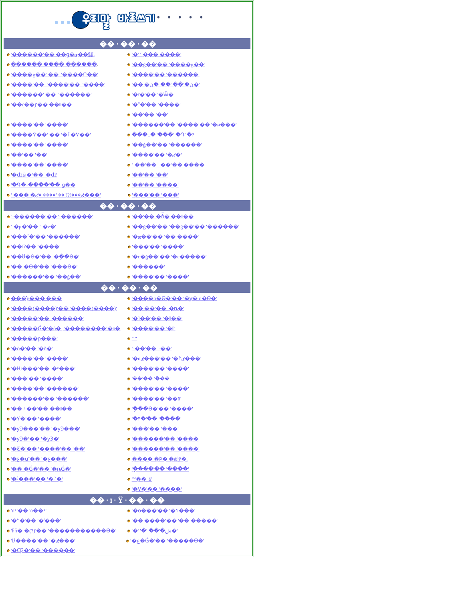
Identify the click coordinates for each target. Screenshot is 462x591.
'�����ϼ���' (34, 338)
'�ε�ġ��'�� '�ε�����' (169, 257)
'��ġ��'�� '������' (167, 145)
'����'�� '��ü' (157, 399)
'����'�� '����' (39, 125)
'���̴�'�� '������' (45, 389)
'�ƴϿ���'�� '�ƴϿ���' (45, 429)
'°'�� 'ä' (142, 479)
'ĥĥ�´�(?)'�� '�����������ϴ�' (64, 531)
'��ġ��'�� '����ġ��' (168, 64)
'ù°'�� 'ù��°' (28, 511)
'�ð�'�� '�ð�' (31, 348)
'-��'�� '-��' (152, 348)
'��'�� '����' (155, 185)
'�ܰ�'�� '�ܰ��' (151, 379)
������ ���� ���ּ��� (54, 64)
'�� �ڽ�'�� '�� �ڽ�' (166, 84)
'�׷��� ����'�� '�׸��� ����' (157, 54)
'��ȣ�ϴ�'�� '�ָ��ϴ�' (45, 257)
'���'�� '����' (158, 247)
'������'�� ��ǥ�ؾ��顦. (53, 54)
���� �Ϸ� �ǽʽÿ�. (160, 459)
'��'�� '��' (150, 115)
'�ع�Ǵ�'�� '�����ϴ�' (167, 541)
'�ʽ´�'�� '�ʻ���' (36, 521)
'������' (148, 267)
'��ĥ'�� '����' (36, 247)
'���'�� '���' (157, 318)
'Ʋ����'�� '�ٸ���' (43, 541)
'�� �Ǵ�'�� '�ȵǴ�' (41, 469)
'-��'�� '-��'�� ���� (168, 165)
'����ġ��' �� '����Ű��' (54, 74)
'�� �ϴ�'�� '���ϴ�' (44, 267)
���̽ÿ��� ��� (36, 298)
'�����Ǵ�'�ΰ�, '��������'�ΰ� (65, 328)
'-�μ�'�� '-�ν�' (33, 226)
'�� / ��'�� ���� (41, 409)
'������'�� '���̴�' (166, 449)
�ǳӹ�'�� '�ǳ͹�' (34, 175)
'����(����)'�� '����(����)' (64, 308)
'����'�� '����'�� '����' (58, 84)
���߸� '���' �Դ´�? (163, 135)
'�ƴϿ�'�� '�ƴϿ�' (35, 439)
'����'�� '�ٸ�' (157, 155)
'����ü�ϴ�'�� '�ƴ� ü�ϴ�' (174, 298)
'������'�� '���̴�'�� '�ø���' (184, 125)
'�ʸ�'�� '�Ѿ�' (153, 94)
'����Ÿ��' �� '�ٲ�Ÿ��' (51, 135)
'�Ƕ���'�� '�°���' (43, 369)
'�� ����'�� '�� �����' (174, 521)
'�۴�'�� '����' (157, 419)
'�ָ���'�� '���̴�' (160, 469)
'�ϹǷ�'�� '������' (43, 550)
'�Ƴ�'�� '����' (36, 419)
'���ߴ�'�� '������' (45, 237)
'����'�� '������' (166, 74)
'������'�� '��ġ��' (46, 277)
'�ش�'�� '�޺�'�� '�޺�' (154, 531)
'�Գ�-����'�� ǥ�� (43, 185)
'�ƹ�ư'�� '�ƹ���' (39, 459)
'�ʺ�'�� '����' (156, 105)
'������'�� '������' (50, 399)
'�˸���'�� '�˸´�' (37, 479)
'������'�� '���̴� (165, 439)
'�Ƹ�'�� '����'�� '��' (48, 449)
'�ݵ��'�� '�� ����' (165, 237)
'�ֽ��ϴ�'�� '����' (162, 409)
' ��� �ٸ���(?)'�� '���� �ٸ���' (56, 195)
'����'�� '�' (154, 328)
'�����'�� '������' (47, 318)
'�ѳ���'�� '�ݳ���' (163, 511)
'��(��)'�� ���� (41, 105)
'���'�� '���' (155, 195)
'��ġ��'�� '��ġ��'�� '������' (185, 226)
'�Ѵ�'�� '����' (157, 489)
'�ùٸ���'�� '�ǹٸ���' (167, 358)
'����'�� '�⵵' (134, 338)
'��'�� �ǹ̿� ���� (163, 216)
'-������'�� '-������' (52, 216)
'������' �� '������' (51, 94)
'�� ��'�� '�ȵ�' (158, 308)
